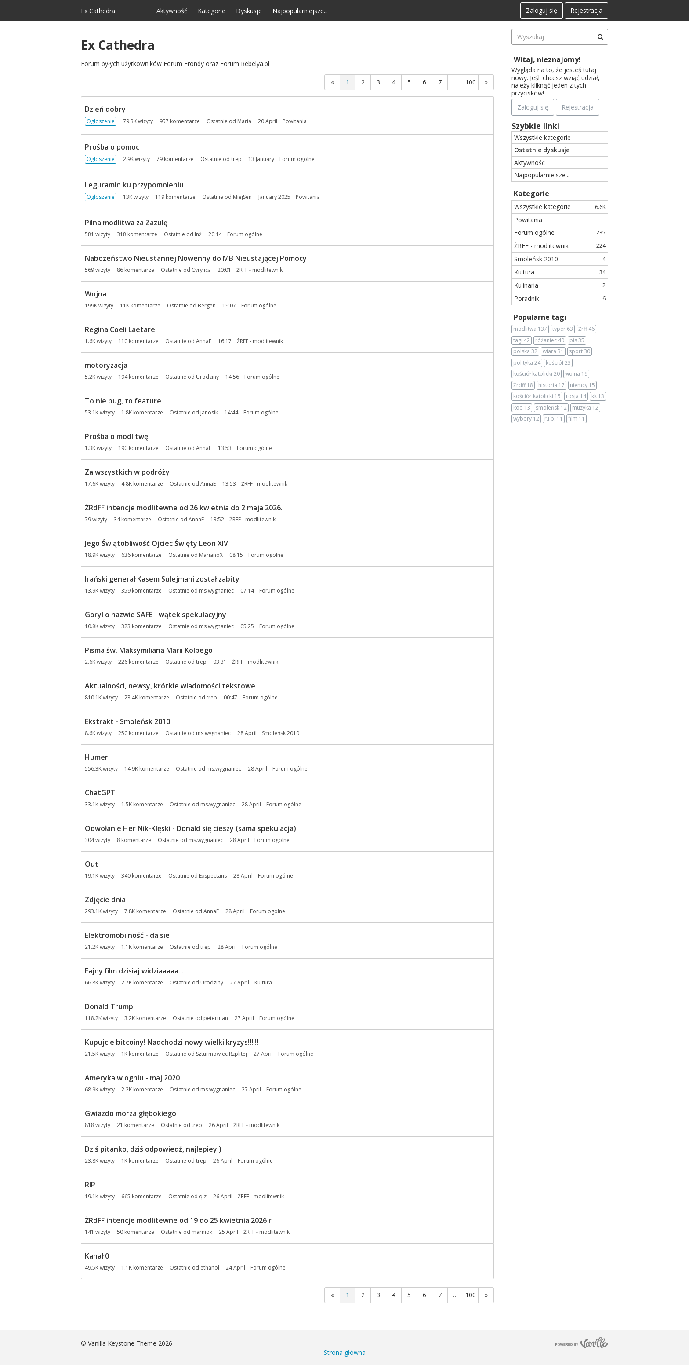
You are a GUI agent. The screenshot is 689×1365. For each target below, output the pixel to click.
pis (576, 340)
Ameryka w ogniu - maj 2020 (132, 1078)
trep (236, 159)
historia (551, 385)
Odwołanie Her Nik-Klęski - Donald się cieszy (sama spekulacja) (190, 828)
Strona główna (345, 1352)
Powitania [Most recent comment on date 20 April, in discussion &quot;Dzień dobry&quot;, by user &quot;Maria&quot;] (295, 121)
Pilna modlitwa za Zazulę (126, 222)
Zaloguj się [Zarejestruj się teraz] (532, 107)
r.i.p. (553, 419)
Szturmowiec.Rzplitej (221, 1054)
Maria (244, 121)
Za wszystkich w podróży (127, 472)
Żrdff (523, 385)
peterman (215, 1018)
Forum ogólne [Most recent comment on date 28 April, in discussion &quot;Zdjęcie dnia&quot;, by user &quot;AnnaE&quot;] (267, 911)
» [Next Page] (486, 82)
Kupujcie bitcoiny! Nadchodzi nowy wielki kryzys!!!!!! (171, 1042)
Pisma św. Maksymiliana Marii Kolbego (149, 650)
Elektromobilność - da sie (127, 935)
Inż (198, 234)
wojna (576, 374)
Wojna (95, 294)
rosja (576, 396)
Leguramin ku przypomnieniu (134, 185)
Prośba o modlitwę (116, 436)
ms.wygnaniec (216, 590)
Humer (96, 757)
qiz (203, 1196)
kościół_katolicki (537, 396)
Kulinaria (560, 285)
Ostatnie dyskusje (541, 150)
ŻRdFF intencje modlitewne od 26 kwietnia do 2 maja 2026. (184, 507)
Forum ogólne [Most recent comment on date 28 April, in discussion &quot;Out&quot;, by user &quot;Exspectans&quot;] (275, 875)
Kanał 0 (97, 1256)
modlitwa (530, 329)
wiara (553, 351)
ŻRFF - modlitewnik (560, 246)
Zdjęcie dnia (105, 899)
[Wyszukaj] (600, 37)
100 (470, 82)
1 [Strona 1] (347, 82)
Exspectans (213, 875)
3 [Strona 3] (378, 82)
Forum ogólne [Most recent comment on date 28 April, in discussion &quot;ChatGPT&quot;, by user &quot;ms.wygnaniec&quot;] (283, 804)
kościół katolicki (536, 374)
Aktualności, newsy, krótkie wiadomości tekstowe (170, 686)
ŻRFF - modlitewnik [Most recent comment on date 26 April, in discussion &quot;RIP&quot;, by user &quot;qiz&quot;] (261, 1196)
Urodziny (207, 377)
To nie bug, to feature (123, 401)
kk (597, 396)
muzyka (585, 408)
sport (579, 351)
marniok (202, 1232)
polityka (526, 363)
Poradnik (560, 298)
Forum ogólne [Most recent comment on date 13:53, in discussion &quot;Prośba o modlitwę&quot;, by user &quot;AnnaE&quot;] (254, 448)
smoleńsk (551, 408)
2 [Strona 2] (363, 82)
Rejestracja (586, 10)
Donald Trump (109, 1006)
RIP (90, 1184)
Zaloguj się (541, 10)
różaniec (549, 340)
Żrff (586, 329)
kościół (558, 363)
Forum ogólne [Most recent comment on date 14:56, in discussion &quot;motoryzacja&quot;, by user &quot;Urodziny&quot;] (261, 377)
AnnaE (203, 341)
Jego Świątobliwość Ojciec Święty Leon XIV (156, 543)
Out (91, 864)
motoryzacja (106, 365)
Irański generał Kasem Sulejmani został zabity (162, 579)
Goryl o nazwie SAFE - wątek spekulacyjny (155, 614)
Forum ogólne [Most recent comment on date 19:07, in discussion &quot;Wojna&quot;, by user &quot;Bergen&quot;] (258, 305)
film (576, 419)
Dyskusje (249, 11)
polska (525, 351)
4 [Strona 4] (393, 82)
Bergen (207, 305)
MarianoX (211, 555)
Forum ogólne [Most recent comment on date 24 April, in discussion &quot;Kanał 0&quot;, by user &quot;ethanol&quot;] (268, 1267)
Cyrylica (201, 270)
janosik (209, 412)
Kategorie (211, 11)
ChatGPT (100, 793)
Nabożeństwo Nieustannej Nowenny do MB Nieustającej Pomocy (196, 258)
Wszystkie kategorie (542, 137)
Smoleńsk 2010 (560, 259)
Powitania (528, 220)
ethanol (209, 1267)
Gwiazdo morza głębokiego (130, 1113)
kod (521, 408)
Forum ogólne (560, 232)
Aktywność (171, 11)
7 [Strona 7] (440, 82)
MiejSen (242, 197)
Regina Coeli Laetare (120, 329)
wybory (526, 419)
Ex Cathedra (98, 11)
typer (562, 329)
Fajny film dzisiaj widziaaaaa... (134, 971)
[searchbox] (559, 37)
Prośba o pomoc (112, 147)
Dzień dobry (105, 109)
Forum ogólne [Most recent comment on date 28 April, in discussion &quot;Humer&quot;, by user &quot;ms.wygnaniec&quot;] (290, 768)
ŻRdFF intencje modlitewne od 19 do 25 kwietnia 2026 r (178, 1220)
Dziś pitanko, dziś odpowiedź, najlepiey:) (153, 1149)
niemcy (582, 385)
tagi (521, 340)
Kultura (560, 272)
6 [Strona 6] (424, 82)
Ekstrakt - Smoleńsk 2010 (127, 721)
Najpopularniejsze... (300, 11)
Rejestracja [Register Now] (578, 107)
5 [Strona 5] (409, 82)
